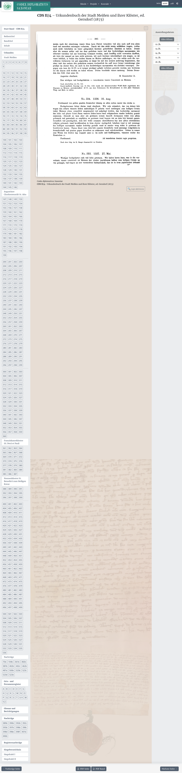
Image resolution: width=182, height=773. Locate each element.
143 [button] (20, 183)
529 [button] (9, 644)
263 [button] (20, 326)
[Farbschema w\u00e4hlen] (177, 3)
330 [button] (15, 401)
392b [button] (18, 723)
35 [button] (8, 90)
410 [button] (15, 512)
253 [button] (9, 317)
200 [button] (4, 261)
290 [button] (15, 356)
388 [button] (4, 489)
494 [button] (15, 603)
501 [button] (9, 614)
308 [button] (4, 380)
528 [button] (4, 644)
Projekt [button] (94, 4)
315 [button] (20, 384)
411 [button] (20, 512)
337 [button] (9, 410)
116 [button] (4, 157)
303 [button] (20, 371)
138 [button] (15, 178)
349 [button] (9, 423)
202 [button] (15, 261)
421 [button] (9, 525)
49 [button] (17, 99)
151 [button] (4, 203)
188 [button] (9, 242)
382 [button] (9, 469)
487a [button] (5, 670)
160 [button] (9, 212)
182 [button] (20, 233)
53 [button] (8, 103)
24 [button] (12, 81)
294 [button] (15, 360)
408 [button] (4, 512)
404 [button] (4, 508)
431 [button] (20, 534)
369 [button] (4, 457)
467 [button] (20, 573)
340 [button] (4, 414)
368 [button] (20, 452)
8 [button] (25, 62)
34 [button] (4, 90)
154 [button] (20, 203)
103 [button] (20, 140)
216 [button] (4, 279)
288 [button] (4, 356)
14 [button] (21, 73)
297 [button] (9, 365)
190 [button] (20, 242)
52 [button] (4, 103)
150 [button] (20, 199)
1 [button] (3, 62)
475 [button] (20, 581)
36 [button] (12, 90)
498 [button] (15, 607)
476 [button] (4, 586)
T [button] (16, 697)
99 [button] (25, 133)
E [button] (17, 689)
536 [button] (4, 652)
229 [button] (9, 292)
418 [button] (15, 521)
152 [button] (9, 203)
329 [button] (9, 401)
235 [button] (20, 296)
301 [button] (9, 371)
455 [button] (20, 560)
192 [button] (9, 246)
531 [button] (20, 644)
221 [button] (9, 283)
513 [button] (9, 627)
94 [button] (4, 133)
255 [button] (20, 317)
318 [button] (15, 389)
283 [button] (20, 348)
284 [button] (4, 352)
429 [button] (9, 534)
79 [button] (17, 120)
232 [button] (4, 296)
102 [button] (15, 140)
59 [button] (8, 107)
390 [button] (15, 489)
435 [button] (20, 538)
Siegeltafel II (10, 759)
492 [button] (4, 603)
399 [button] (20, 497)
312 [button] (4, 384)
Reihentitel (9, 36)
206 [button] (15, 266)
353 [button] (9, 427)
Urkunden (9, 53)
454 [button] (15, 560)
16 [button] (4, 77)
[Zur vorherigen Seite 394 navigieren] (11, 769)
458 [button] (15, 564)
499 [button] (20, 607)
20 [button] (21, 77)
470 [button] (15, 577)
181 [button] (15, 233)
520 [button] (4, 635)
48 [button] (12, 99)
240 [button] (4, 305)
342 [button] (15, 414)
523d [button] (5, 674)
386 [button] (9, 474)
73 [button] (17, 116)
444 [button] (4, 551)
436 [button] (4, 542)
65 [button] (8, 111)
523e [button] (11, 674)
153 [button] (15, 203)
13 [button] (17, 73)
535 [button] (20, 648)
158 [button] (20, 208)
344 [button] (4, 419)
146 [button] (15, 187)
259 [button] (20, 322)
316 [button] (4, 389)
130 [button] (15, 170)
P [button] (3, 697)
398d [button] (5, 731)
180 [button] (9, 233)
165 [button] (15, 216)
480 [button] (4, 590)
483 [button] (20, 590)
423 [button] (20, 525)
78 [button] (12, 120)
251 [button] (20, 313)
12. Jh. (158, 44)
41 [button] (8, 94)
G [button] (23, 689)
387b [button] (5, 666)
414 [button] (15, 517)
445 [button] (9, 551)
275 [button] (20, 339)
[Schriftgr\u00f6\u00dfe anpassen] (172, 3)
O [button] (24, 693)
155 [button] (4, 208)
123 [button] (20, 161)
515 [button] (20, 627)
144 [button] (4, 187)
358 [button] (15, 432)
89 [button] (8, 129)
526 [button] (15, 639)
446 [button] (15, 551)
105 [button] (9, 144)
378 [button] (9, 465)
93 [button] (25, 129)
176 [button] (9, 229)
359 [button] (20, 432)
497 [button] (9, 607)
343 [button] (20, 414)
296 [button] (4, 365)
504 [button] (4, 618)
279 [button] (20, 343)
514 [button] (15, 627)
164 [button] (9, 216)
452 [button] (4, 560)
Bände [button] (83, 4)
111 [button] (20, 148)
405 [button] (9, 508)
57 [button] (25, 103)
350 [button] (15, 423)
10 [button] (4, 73)
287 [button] (20, 352)
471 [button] (20, 577)
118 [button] (15, 157)
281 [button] (9, 348)
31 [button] (17, 86)
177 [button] (15, 229)
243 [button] (20, 305)
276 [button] (4, 343)
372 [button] (20, 457)
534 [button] (15, 648)
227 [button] (20, 287)
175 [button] (4, 229)
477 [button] (9, 586)
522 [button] (15, 635)
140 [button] (4, 183)
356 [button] (4, 432)
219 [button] (20, 279)
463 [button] (20, 568)
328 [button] (4, 401)
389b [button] (5, 723)
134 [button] (15, 174)
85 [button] (17, 124)
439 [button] (20, 542)
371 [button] (15, 457)
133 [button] (9, 174)
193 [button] (15, 246)
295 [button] (20, 360)
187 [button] (4, 242)
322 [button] (15, 393)
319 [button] (20, 389)
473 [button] (9, 581)
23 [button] (8, 81)
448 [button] (4, 555)
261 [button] (9, 326)
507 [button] (20, 618)
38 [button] (21, 90)
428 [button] (4, 534)
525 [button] (9, 639)
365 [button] (4, 452)
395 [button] (20, 493)
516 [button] (4, 631)
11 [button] (8, 73)
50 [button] (21, 99)
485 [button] (9, 594)
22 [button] (4, 81)
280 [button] (4, 348)
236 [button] (4, 300)
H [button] (3, 693)
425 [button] (9, 530)
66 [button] (12, 111)
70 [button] (4, 116)
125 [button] (9, 165)
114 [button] (15, 153)
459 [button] (20, 564)
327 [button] (20, 397)
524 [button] (4, 639)
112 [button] (4, 153)
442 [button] (15, 547)
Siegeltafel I (9, 754)
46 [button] (4, 99)
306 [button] (15, 376)
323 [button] (20, 393)
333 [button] (9, 406)
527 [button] (20, 639)
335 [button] (20, 406)
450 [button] (15, 555)
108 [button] (4, 148)
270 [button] (15, 335)
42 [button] (12, 94)
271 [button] (20, 335)
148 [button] (9, 199)
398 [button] (15, 497)
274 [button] (15, 339)
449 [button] (9, 555)
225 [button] (9, 287)
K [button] (10, 693)
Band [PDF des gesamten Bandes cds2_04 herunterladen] (99, 768)
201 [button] (9, 261)
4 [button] (13, 62)
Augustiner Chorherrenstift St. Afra (15, 193)
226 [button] (15, 287)
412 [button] (4, 517)
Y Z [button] (4, 702)
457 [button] (9, 564)
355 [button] (20, 427)
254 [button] (15, 317)
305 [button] (9, 376)
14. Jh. (158, 53)
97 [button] (17, 133)
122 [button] (15, 161)
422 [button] (15, 525)
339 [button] (20, 410)
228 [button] (4, 292)
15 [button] (25, 73)
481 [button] (9, 590)
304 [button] (4, 376)
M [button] (17, 693)
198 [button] (20, 251)
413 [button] (9, 517)
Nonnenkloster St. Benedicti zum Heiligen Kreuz (15, 481)
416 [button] (4, 521)
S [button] (13, 697)
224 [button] (4, 287)
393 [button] (9, 493)
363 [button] (15, 448)
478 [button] (15, 586)
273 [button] (9, 339)
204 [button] (4, 266)
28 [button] (4, 86)
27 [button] (25, 81)
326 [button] (15, 397)
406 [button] (15, 508)
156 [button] (9, 208)
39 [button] (25, 90)
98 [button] (21, 133)
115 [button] (20, 153)
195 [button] (4, 251)
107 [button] (20, 144)
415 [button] (20, 517)
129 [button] (9, 170)
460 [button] (4, 568)
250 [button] (15, 313)
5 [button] (16, 62)
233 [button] (9, 296)
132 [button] (4, 174)
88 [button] (4, 129)
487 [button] (20, 594)
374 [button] (9, 461)
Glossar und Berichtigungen (11, 709)
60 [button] (12, 107)
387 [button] (15, 474)
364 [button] (20, 448)
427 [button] (20, 530)
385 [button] (4, 474)
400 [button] (4, 504)
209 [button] (9, 270)
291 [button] (20, 356)
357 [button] (9, 432)
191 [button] (4, 246)
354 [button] (15, 427)
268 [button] (4, 335)
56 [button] (21, 103)
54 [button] (12, 103)
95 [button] (8, 133)
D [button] (13, 689)
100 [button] (4, 140)
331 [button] (20, 401)
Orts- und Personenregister (12, 682)
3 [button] (9, 62)
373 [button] (4, 461)
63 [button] (25, 107)
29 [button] (8, 86)
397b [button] (11, 727)
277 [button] (9, 343)
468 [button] (4, 577)
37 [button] (17, 90)
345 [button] (9, 419)
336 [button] (4, 410)
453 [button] (9, 560)
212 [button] (4, 274)
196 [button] (9, 251)
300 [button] (4, 371)
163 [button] (4, 216)
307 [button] (20, 376)
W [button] (26, 697)
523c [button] (24, 670)
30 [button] (12, 86)
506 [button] (15, 618)
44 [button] (21, 94)
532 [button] (4, 648)
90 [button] (12, 129)
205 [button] (9, 266)
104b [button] (10, 661)
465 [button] (9, 573)
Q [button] (7, 697)
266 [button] (15, 330)
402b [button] (11, 666)
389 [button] (9, 489)
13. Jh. (158, 48)
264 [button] (4, 330)
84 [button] (12, 124)
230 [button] (15, 292)
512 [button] (4, 627)
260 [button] (4, 326)
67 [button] (17, 111)
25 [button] (17, 81)
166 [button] (20, 216)
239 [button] (20, 300)
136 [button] (4, 178)
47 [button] (8, 99)
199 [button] (4, 255)
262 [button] (15, 326)
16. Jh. (158, 62)
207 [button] (20, 266)
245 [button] (9, 309)
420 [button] (4, 525)
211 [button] (20, 270)
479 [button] (20, 586)
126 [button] (15, 165)
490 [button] (15, 598)
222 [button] (15, 283)
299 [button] (20, 365)
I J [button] (7, 693)
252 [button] (4, 317)
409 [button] (9, 512)
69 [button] (25, 111)
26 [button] (21, 81)
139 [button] (20, 178)
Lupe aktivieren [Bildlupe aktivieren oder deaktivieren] (136, 188)
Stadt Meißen (10, 57)
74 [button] (21, 116)
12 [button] (12, 73)
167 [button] (4, 220)
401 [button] (9, 504)
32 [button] (21, 86)
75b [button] (4, 661)
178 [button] (20, 229)
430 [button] (15, 534)
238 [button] (15, 300)
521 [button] (9, 635)
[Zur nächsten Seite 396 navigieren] (169, 769)
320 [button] (4, 393)
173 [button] (15, 225)
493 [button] (9, 603)
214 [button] (15, 274)
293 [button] (9, 360)
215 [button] (20, 274)
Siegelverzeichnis (12, 749)
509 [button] (9, 622)
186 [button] (20, 238)
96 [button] (12, 133)
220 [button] (4, 283)
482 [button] (15, 590)
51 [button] (25, 99)
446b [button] (5, 736)
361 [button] (4, 448)
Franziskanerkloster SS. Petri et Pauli (13, 442)
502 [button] (15, 614)
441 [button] (9, 547)
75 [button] (25, 116)
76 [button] (4, 120)
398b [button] (18, 727)
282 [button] (15, 348)
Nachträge (9, 657)
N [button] (21, 693)
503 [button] (20, 614)
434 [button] (15, 538)
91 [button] (17, 129)
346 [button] (15, 419)
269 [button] (9, 335)
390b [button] (11, 723)
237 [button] (9, 300)
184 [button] (9, 238)
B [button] (6, 689)
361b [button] (17, 661)
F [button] (20, 689)
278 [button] (15, 343)
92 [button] (21, 129)
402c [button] (18, 666)
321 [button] (9, 393)
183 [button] (4, 238)
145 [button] (9, 187)
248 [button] (4, 313)
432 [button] (4, 538)
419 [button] (20, 521)
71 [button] (8, 116)
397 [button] (9, 497)
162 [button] (20, 212)
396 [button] (4, 497)
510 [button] (15, 622)
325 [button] (9, 397)
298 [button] (15, 365)
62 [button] (21, 107)
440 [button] (4, 547)
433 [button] (9, 538)
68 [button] (21, 111)
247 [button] (20, 309)
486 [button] (15, 594)
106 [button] (15, 144)
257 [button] (9, 322)
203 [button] (20, 261)
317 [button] (9, 389)
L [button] (13, 693)
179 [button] (4, 233)
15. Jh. (158, 57)
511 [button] (20, 622)
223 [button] (20, 283)
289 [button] (9, 356)
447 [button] (20, 551)
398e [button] (11, 731)
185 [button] (15, 238)
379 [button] (15, 465)
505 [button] (9, 618)
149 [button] (15, 199)
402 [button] (15, 504)
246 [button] (15, 309)
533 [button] (9, 648)
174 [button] (20, 225)
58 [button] (4, 107)
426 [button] (15, 530)
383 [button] (15, 469)
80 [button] (21, 120)
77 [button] (8, 120)
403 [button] (20, 504)
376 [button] (20, 461)
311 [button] (20, 380)
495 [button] (20, 603)
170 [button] (20, 220)
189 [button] (15, 242)
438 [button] (15, 542)
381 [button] (4, 469)
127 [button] (20, 165)
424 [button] (4, 530)
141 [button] (9, 183)
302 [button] (15, 371)
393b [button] (5, 727)
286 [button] (15, 352)
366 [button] (9, 452)
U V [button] (21, 697)
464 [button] (4, 573)
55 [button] (17, 103)
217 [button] (9, 279)
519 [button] (20, 631)
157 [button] (15, 208)
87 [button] (25, 124)
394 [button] (15, 493)
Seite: (158, 3)
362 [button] (9, 448)
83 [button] (8, 124)
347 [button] (20, 419)
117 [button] (9, 157)
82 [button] (4, 124)
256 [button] (4, 322)
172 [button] (9, 225)
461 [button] (9, 568)
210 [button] (15, 270)
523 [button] (20, 635)
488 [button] (4, 598)
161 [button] (15, 212)
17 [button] (8, 77)
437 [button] (9, 542)
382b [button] (23, 661)
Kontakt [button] (105, 4)
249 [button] (9, 313)
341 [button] (9, 414)
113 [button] (9, 153)
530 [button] (15, 644)
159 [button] (4, 212)
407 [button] (20, 508)
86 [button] (21, 124)
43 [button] (17, 94)
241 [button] (9, 305)
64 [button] (4, 111)
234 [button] (15, 296)
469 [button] (9, 577)
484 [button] (4, 594)
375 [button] (15, 461)
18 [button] (12, 77)
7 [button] (22, 62)
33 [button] (25, 86)
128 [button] (4, 170)
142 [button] (15, 183)
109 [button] (9, 148)
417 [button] (9, 521)
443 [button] (20, 547)
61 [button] (17, 107)
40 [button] (4, 94)
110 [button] (15, 148)
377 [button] (4, 465)
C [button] (10, 689)
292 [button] (4, 360)
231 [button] (20, 292)
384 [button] (20, 469)
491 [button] (20, 598)
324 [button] (4, 397)
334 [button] (15, 406)
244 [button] (4, 309)
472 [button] (4, 581)
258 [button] (15, 322)
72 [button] (12, 116)
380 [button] (20, 465)
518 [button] (15, 631)
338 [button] (15, 410)
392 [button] (4, 493)
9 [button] (3, 66)
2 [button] (6, 62)
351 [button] (20, 423)
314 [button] (15, 384)
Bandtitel (8, 41)
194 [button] (20, 246)
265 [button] (9, 330)
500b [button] (11, 670)
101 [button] (9, 140)
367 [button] (15, 452)
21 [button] (25, 77)
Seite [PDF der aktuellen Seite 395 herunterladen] (83, 768)
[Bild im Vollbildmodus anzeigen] (146, 28)
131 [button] (20, 170)
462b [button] (24, 666)
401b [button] (24, 731)
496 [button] (4, 607)
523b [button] (18, 670)
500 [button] (4, 614)
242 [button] (15, 305)
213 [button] (9, 274)
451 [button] (20, 555)
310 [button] (15, 380)
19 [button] (17, 77)
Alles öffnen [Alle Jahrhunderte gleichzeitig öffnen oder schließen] (167, 39)
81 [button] (25, 120)
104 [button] (4, 144)
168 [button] (9, 220)
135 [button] (20, 174)
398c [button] (25, 727)
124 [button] (4, 165)
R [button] (10, 697)
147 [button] (4, 199)
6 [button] (19, 62)
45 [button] (25, 94)
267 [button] (20, 330)
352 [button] (4, 427)
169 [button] (15, 220)
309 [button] (9, 380)
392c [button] (25, 723)
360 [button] (4, 436)
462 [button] (15, 568)
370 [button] (9, 457)
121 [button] (9, 161)
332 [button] (4, 406)
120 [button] (4, 161)
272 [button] (4, 339)
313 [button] (9, 384)
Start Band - (14, 29)
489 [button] (9, 598)
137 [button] (9, 178)
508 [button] (4, 622)
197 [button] (15, 251)
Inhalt (7, 45)
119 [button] (20, 157)
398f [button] (18, 731)
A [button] (3, 689)
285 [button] (9, 352)
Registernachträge (13, 742)
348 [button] (4, 423)
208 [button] (4, 270)
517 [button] (9, 631)
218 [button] (15, 279)
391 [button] (20, 489)
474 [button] (15, 581)
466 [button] (15, 573)
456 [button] (4, 564)
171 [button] (4, 225)
